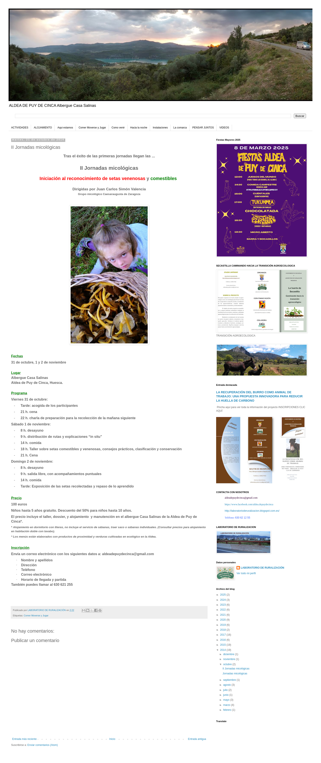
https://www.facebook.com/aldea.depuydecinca (249, 504)
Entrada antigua (197, 739)
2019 (223, 624)
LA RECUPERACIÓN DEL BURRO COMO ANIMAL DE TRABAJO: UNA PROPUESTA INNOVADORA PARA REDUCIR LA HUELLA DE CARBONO (259, 396)
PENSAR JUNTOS (203, 127)
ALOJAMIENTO (43, 127)
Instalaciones (160, 127)
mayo (226, 699)
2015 (223, 644)
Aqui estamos (65, 127)
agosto (227, 684)
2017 (223, 634)
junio (226, 694)
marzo (227, 704)
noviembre (229, 659)
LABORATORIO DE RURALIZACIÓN (262, 567)
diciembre (229, 654)
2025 (223, 594)
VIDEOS (224, 127)
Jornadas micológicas (235, 673)
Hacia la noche (138, 127)
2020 (223, 619)
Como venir (118, 127)
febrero (227, 709)
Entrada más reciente (24, 739)
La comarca (180, 127)
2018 (223, 629)
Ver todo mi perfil (246, 573)
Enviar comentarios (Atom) (42, 745)
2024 (223, 599)
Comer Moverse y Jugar (92, 127)
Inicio (112, 739)
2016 (223, 639)
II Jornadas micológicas (236, 668)
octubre (227, 664)
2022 (223, 609)
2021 (223, 614)
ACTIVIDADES (19, 127)
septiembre (230, 679)
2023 (223, 604)
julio (226, 689)
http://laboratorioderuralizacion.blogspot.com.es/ (252, 510)
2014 (223, 649)
